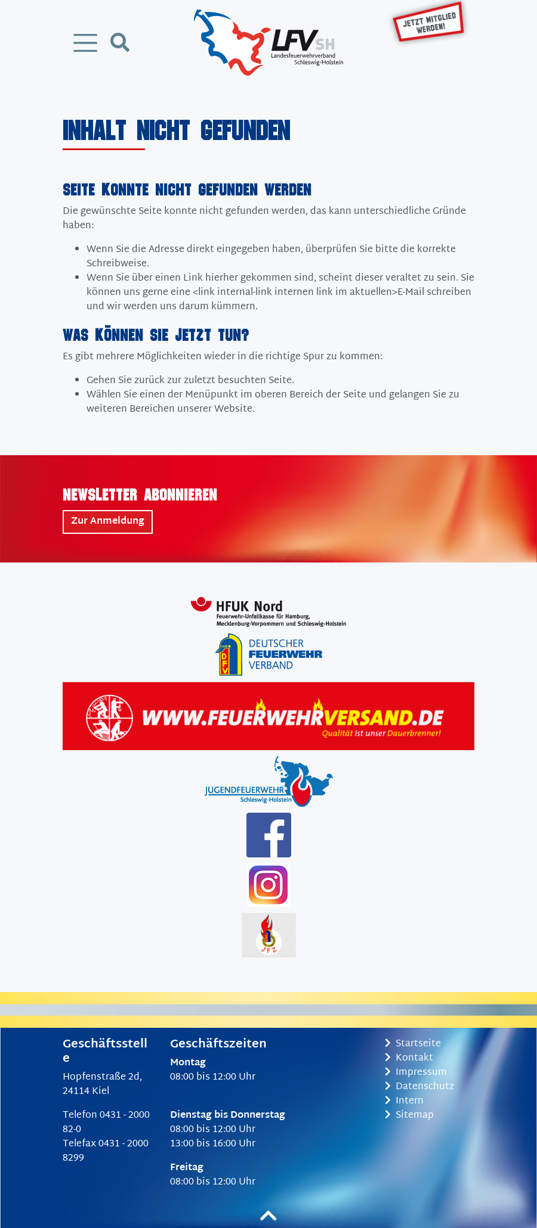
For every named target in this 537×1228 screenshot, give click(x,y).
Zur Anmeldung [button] (107, 521)
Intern (404, 1101)
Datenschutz (419, 1087)
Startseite (413, 1044)
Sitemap (409, 1115)
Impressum (416, 1072)
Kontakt (409, 1058)
